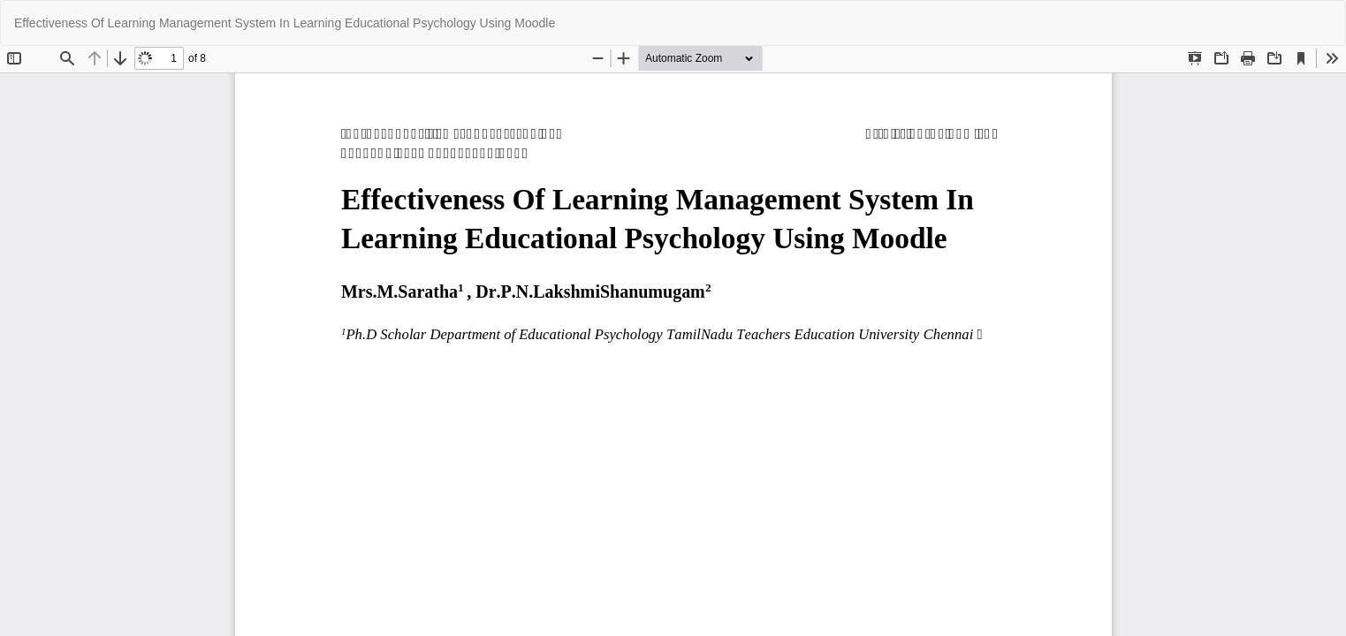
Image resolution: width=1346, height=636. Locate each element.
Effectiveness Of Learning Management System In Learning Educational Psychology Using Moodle (284, 23)
